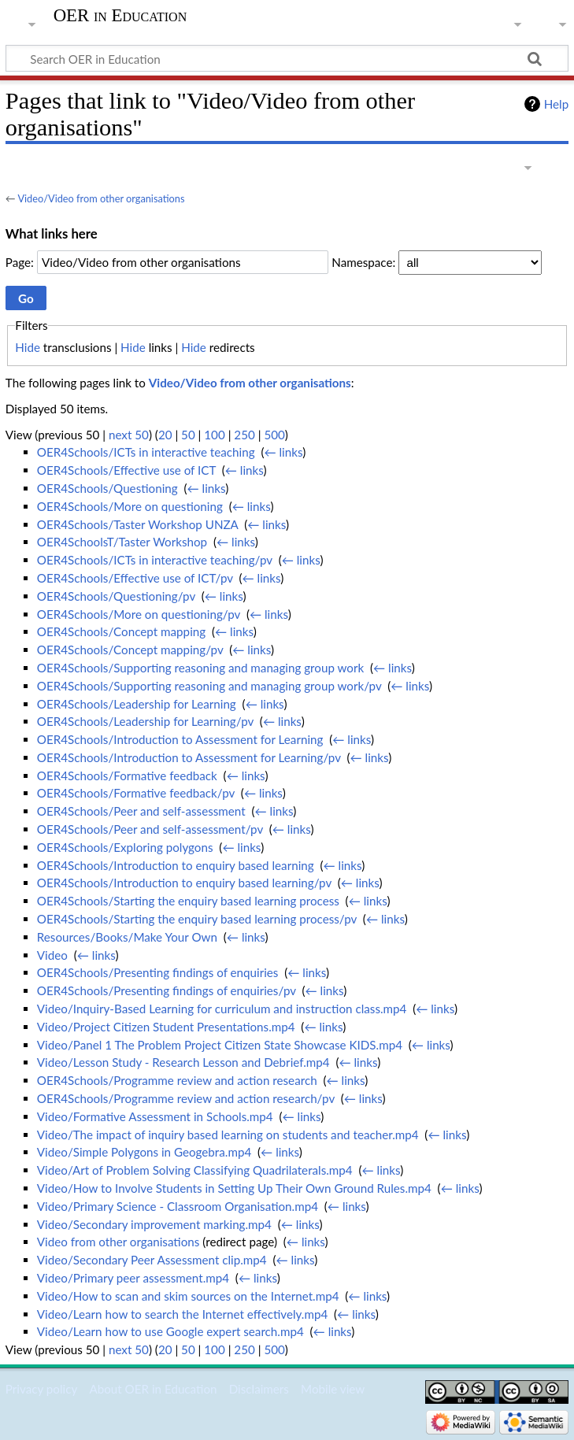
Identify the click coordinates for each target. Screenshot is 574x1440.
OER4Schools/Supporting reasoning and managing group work (200, 668)
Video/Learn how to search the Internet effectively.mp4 (182, 1314)
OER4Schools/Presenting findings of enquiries (158, 972)
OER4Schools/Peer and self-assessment (141, 811)
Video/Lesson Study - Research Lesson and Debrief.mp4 (183, 1062)
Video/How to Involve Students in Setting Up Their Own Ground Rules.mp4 (234, 1188)
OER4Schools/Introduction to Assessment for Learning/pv (189, 757)
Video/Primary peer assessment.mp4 (133, 1278)
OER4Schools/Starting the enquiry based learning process (188, 901)
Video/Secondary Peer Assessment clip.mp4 (152, 1260)
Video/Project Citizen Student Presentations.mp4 (166, 1027)
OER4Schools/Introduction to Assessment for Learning (180, 739)
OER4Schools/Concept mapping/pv (130, 649)
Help (556, 104)
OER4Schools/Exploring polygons (125, 847)
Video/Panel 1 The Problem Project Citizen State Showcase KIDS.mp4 (219, 1045)
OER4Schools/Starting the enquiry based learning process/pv (197, 919)
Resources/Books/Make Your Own (127, 937)
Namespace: (363, 262)
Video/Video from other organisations (100, 198)
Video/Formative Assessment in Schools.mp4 (155, 1116)
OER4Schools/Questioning (107, 488)
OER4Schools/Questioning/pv (116, 596)
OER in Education (120, 16)
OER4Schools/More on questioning (130, 506)
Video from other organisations (118, 1242)
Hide (27, 347)
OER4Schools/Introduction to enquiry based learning (175, 865)
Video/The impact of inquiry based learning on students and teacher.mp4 (228, 1134)
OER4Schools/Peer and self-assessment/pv (150, 829)
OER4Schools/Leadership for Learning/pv (145, 721)
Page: (20, 262)
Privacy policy (41, 1389)
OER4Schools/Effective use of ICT (126, 470)
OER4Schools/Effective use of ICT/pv (135, 578)
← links (283, 452)
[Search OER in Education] (287, 58)
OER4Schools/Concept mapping (121, 631)
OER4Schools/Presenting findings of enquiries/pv (166, 990)
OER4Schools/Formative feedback (127, 775)
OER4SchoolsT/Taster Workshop (122, 542)
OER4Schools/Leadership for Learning (136, 704)
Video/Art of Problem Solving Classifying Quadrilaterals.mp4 (195, 1170)
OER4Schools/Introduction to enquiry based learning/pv (184, 882)
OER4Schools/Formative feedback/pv (136, 793)
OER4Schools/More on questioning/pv (138, 614)
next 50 (129, 435)
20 (165, 435)
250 (244, 435)
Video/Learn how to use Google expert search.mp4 (170, 1331)
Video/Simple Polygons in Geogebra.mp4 (144, 1152)
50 (188, 435)
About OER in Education (153, 1389)
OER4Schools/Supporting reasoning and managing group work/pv (209, 686)
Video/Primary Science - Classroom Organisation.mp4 (177, 1206)
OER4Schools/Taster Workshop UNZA (138, 524)
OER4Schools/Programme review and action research (177, 1080)
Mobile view (333, 1389)
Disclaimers (259, 1389)
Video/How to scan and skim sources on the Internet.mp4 (188, 1296)
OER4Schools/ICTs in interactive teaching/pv (154, 560)
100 (214, 435)
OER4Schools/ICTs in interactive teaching (146, 452)
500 (274, 435)
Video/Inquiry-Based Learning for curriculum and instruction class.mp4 (222, 1008)
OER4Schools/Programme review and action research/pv (186, 1098)
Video (52, 955)
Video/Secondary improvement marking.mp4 (154, 1224)
